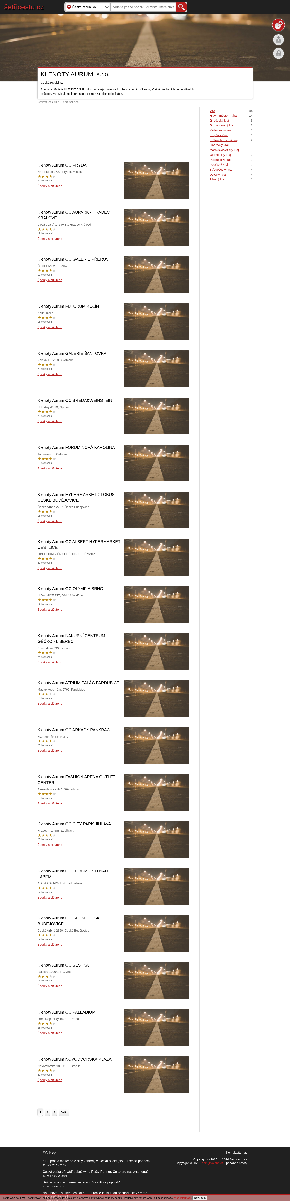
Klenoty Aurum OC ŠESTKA (63, 965)
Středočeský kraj (231, 169)
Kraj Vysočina (231, 135)
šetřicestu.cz (24, 7)
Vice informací (182, 1197)
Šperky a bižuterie (50, 186)
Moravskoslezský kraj (231, 150)
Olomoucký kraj (231, 155)
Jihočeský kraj (231, 120)
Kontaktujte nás (236, 1152)
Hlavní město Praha (231, 115)
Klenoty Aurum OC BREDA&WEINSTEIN (75, 400)
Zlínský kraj (231, 179)
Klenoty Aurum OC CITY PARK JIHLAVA (74, 824)
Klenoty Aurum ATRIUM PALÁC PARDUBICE (79, 682)
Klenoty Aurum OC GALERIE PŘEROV (73, 259)
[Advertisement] (113, 127)
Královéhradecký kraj (231, 140)
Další (64, 1112)
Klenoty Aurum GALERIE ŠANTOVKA (72, 353)
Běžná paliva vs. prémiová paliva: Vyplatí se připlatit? (81, 1182)
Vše (231, 111)
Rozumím (200, 1197)
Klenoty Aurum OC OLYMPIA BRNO (70, 588)
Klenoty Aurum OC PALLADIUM (67, 1012)
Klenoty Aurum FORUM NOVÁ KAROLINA (76, 447)
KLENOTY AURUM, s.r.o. (66, 102)
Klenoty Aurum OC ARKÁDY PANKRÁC (74, 730)
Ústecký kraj (231, 174)
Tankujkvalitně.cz (211, 1163)
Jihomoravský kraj (231, 125)
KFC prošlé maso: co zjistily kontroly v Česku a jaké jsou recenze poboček (96, 1161)
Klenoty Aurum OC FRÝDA (62, 165)
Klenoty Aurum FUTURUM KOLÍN (68, 306)
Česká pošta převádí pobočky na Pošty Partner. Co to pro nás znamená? (96, 1171)
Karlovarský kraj (231, 130)
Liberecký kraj (231, 145)
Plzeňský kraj (231, 164)
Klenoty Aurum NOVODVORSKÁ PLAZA (75, 1059)
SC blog (50, 1153)
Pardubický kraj (231, 159)
